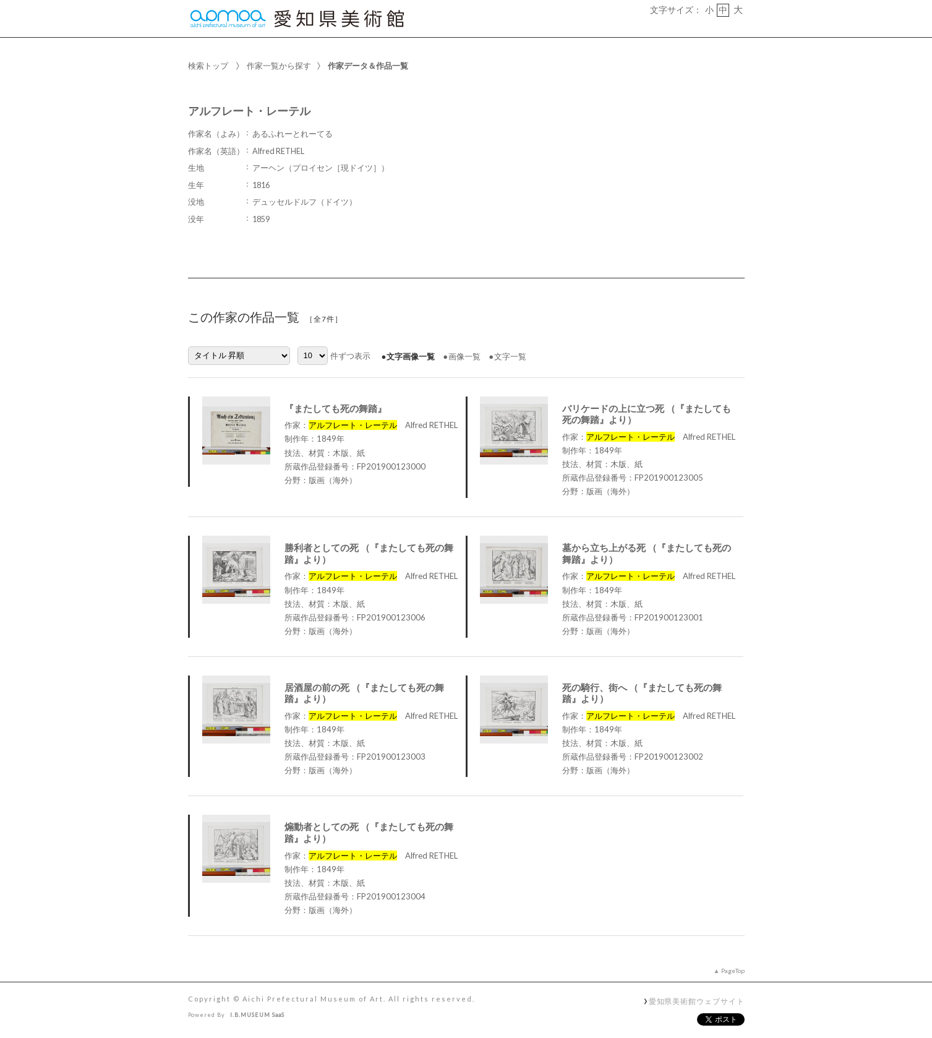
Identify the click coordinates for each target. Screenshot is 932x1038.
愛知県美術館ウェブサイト (697, 1001)
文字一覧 (510, 356)
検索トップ (208, 66)
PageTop (733, 970)
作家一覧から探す (279, 66)
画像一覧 (464, 356)
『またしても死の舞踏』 (335, 408)
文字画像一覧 (411, 356)
